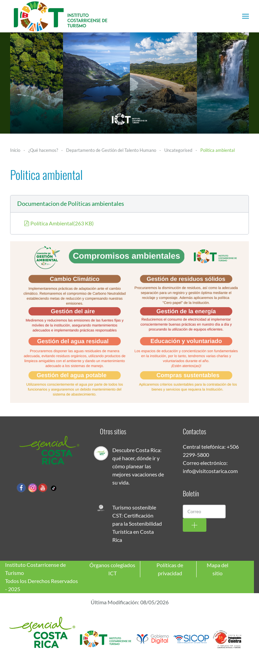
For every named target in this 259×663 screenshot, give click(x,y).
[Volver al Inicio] (60, 16)
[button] (245, 16)
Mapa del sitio (217, 569)
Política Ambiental (59, 223)
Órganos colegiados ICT (112, 569)
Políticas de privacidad (169, 569)
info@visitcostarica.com (210, 471)
